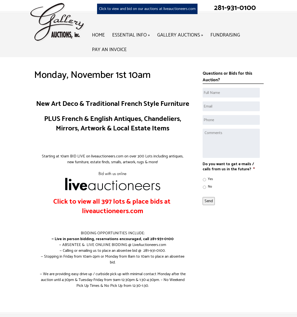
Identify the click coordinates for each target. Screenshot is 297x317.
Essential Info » (131, 35)
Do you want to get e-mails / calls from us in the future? (229, 167)
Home (98, 35)
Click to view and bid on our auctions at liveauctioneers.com (147, 9)
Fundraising (225, 35)
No (210, 186)
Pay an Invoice (109, 50)
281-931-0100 (235, 8)
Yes (210, 179)
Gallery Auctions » (180, 35)
